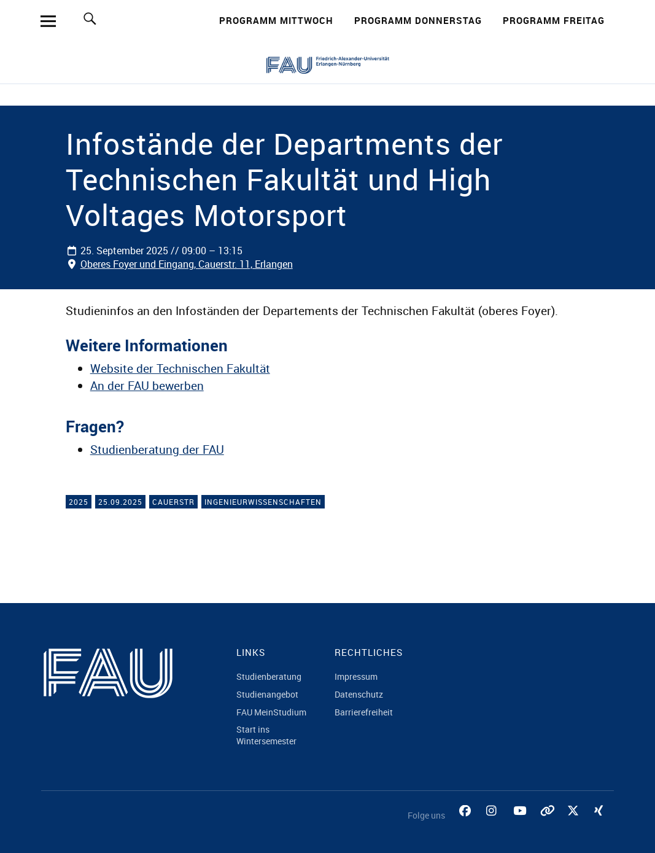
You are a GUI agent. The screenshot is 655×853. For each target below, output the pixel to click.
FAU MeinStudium (271, 712)
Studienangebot (267, 694)
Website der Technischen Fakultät (180, 368)
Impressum (356, 676)
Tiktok (547, 824)
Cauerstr (173, 502)
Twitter (574, 824)
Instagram (493, 824)
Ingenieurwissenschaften (263, 502)
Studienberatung (268, 676)
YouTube (520, 824)
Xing (601, 824)
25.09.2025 (120, 502)
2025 (78, 502)
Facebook (466, 824)
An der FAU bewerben (147, 386)
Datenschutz (359, 694)
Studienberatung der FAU (157, 450)
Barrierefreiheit (364, 712)
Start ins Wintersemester (266, 735)
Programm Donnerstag (418, 20)
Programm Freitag (554, 20)
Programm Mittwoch (276, 20)
